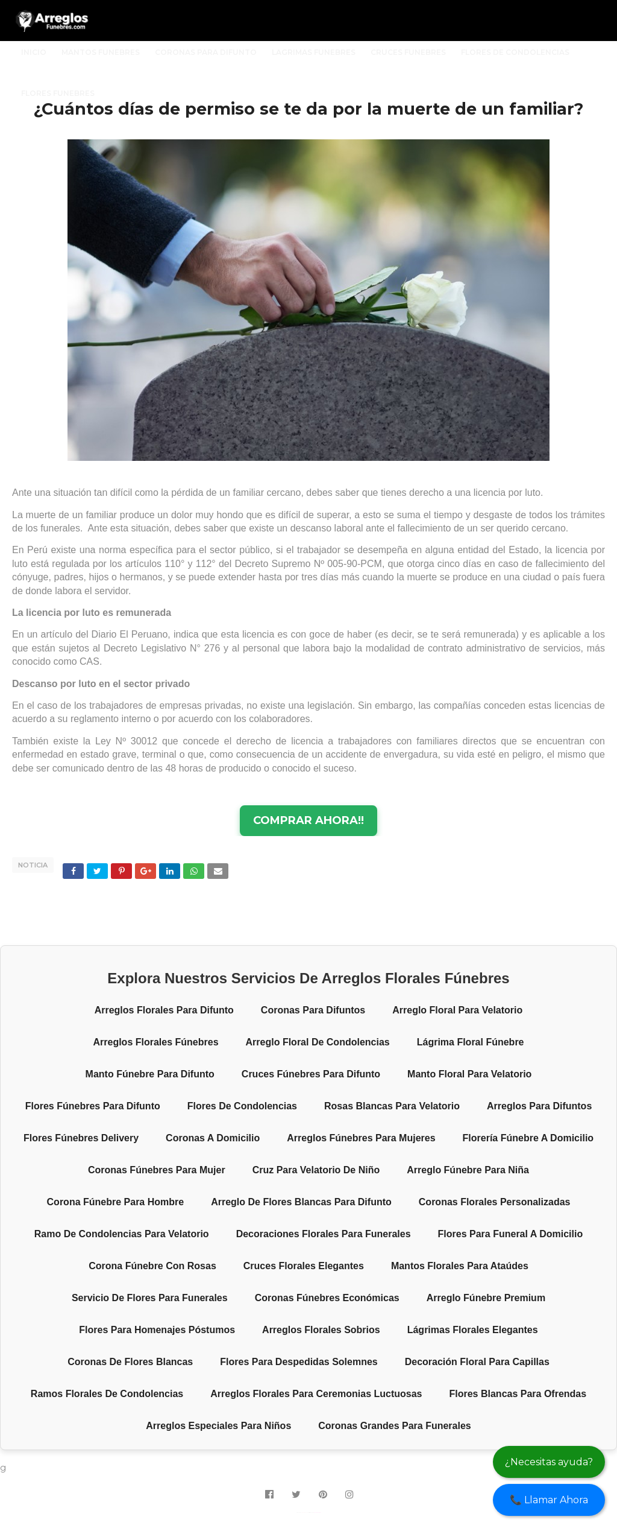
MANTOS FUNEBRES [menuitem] (100, 52)
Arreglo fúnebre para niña (468, 1170)
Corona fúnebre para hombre (115, 1202)
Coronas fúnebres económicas (327, 1298)
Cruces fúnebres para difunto (311, 1074)
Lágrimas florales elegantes (472, 1330)
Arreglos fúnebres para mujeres (361, 1138)
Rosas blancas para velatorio (392, 1106)
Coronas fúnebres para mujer (156, 1170)
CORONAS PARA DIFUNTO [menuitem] (206, 52)
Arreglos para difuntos (539, 1106)
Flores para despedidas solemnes (298, 1362)
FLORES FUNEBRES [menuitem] (58, 93)
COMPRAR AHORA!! (308, 820)
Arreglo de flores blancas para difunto (301, 1202)
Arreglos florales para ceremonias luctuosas (316, 1394)
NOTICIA (33, 865)
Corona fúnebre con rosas (152, 1266)
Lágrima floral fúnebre (470, 1042)
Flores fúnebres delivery (81, 1138)
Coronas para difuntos (313, 1010)
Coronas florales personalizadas (495, 1202)
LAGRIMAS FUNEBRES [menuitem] (313, 52)
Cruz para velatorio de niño (316, 1170)
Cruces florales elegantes (303, 1266)
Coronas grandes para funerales (394, 1426)
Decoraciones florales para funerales (323, 1234)
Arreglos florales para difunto (164, 1010)
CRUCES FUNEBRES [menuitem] (408, 52)
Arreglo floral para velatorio (457, 1010)
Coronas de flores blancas (130, 1362)
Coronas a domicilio (213, 1138)
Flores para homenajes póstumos (157, 1330)
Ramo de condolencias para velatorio (121, 1234)
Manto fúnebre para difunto (150, 1074)
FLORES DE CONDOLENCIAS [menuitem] (515, 52)
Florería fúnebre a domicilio (528, 1138)
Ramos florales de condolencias (107, 1394)
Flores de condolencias (242, 1106)
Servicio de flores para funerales (150, 1298)
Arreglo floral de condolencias (318, 1042)
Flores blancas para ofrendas (518, 1394)
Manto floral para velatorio (469, 1074)
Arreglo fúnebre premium (486, 1298)
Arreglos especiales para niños (218, 1426)
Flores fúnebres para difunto (92, 1106)
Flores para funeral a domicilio (510, 1234)
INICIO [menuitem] (33, 52)
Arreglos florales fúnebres (155, 1042)
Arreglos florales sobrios (321, 1330)
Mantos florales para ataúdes (459, 1266)
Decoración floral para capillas (477, 1362)
